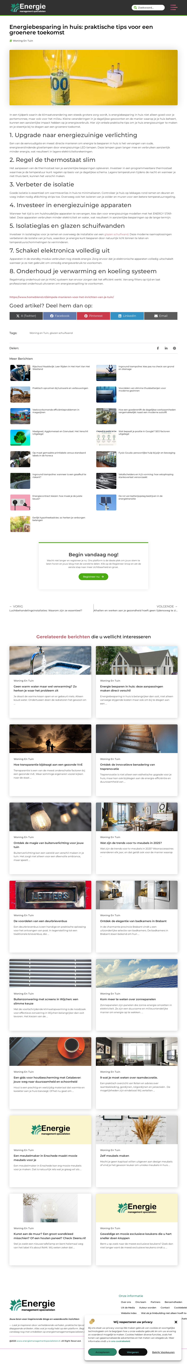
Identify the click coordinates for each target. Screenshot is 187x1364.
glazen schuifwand (116, 234)
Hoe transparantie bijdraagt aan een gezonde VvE (48, 764)
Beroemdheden (173, 1302)
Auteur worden (147, 1307)
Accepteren (103, 1352)
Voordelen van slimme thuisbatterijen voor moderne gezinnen (142, 389)
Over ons (126, 1302)
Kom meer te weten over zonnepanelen (128, 999)
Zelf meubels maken (114, 1155)
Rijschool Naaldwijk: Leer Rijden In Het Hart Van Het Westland (61, 367)
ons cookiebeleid (120, 1341)
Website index (129, 1313)
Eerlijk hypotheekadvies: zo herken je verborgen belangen (58, 519)
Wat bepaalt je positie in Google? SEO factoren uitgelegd (144, 432)
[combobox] (148, 7)
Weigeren (133, 1352)
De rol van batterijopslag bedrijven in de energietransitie (140, 497)
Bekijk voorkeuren (163, 1352)
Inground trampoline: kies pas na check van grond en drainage (146, 367)
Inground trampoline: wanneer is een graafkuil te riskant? (59, 475)
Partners (155, 1302)
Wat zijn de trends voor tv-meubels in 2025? (131, 843)
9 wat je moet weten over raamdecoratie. (129, 1077)
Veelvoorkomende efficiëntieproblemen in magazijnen (55, 411)
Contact (165, 1307)
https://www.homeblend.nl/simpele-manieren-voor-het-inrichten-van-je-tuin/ (62, 297)
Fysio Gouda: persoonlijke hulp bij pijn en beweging (147, 452)
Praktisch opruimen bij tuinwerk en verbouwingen (60, 388)
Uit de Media (128, 1307)
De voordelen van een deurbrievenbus (40, 921)
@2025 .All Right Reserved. (45, 1340)
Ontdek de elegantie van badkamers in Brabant (133, 921)
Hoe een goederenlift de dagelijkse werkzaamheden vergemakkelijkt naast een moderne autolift (147, 411)
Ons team (140, 1302)
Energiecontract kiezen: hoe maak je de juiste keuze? (57, 497)
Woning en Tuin (23, 40)
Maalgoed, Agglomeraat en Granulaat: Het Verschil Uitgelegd (60, 432)
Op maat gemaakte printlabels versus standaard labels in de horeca (59, 454)
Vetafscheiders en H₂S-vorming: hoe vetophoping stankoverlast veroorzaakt (146, 475)
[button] (176, 1322)
